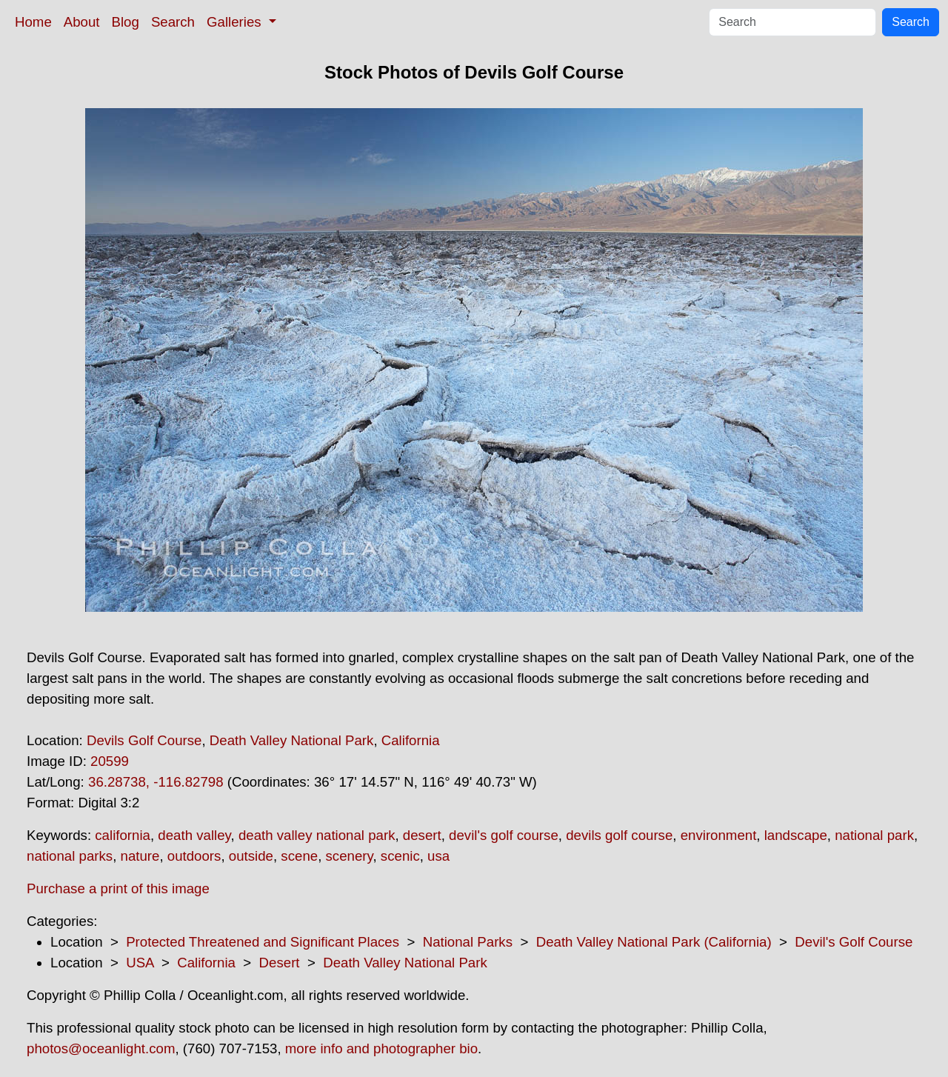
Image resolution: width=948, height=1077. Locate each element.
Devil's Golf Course (853, 942)
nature (140, 856)
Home (33, 22)
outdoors (194, 856)
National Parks (468, 942)
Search (173, 22)
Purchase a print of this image (118, 888)
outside (251, 856)
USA (139, 962)
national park (874, 835)
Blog (125, 22)
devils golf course (619, 835)
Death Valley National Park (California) (654, 942)
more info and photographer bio (381, 1048)
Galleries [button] (236, 22)
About (82, 22)
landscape (795, 835)
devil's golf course (503, 835)
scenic (400, 856)
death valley (194, 835)
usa (438, 856)
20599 (109, 761)
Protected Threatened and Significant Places (262, 942)
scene (299, 856)
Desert (279, 962)
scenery (349, 856)
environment (719, 835)
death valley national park (316, 835)
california (122, 835)
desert (422, 835)
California (410, 740)
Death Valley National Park (292, 740)
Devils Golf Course (144, 740)
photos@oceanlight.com (101, 1048)
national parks (70, 856)
